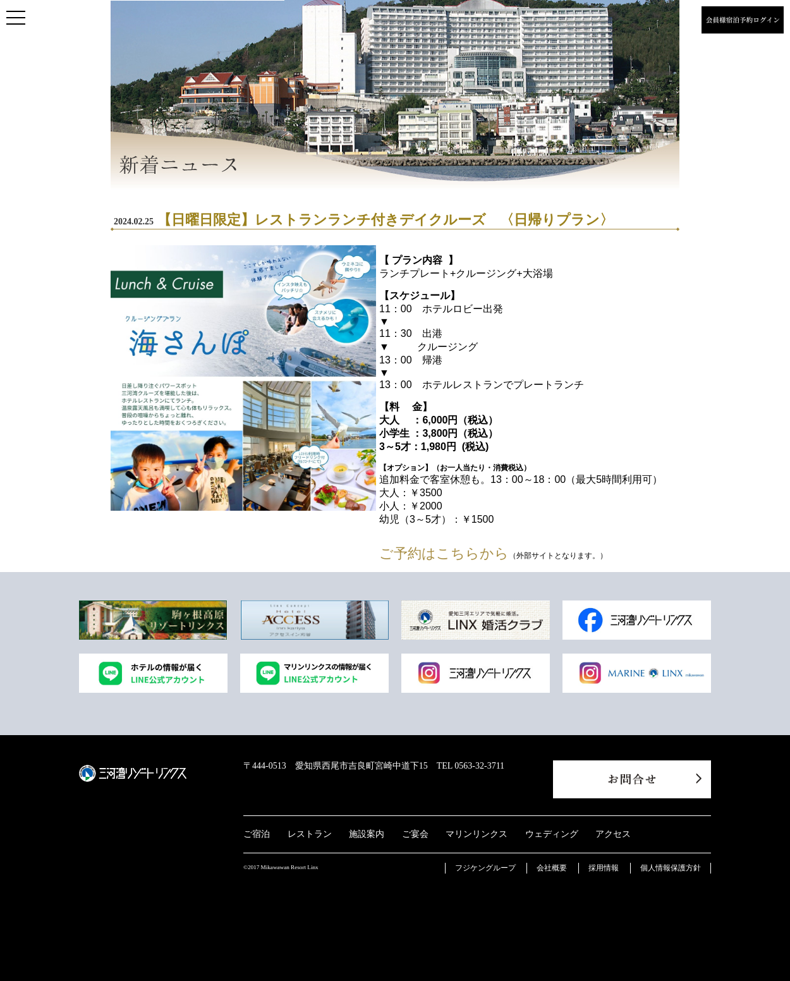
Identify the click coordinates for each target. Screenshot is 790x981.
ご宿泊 (256, 834)
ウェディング (551, 834)
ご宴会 (415, 834)
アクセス (613, 834)
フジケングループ (485, 867)
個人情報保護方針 (670, 867)
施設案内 (366, 834)
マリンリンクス (476, 834)
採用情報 (603, 867)
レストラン (310, 834)
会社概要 (552, 867)
